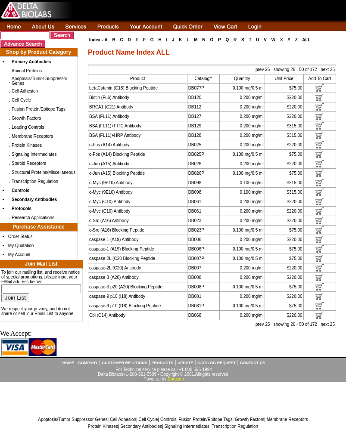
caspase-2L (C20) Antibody (115, 268)
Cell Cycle (21, 100)
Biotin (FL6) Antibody (109, 97)
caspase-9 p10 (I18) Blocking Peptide (125, 305)
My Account (19, 254)
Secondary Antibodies (141, 426)
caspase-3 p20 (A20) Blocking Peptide (125, 287)
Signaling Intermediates (34, 154)
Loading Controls (28, 127)
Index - (96, 39)
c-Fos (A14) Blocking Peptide (117, 154)
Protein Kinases (27, 145)
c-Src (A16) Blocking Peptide (116, 230)
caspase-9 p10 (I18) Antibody (117, 296)
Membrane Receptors (32, 136)
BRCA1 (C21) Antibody (111, 107)
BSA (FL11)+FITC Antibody (115, 126)
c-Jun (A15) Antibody (109, 163)
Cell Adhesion (25, 91)
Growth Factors (26, 118)
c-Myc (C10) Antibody (110, 201)
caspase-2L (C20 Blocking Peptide (122, 258)
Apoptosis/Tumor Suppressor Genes (72, 419)
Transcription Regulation (35, 181)
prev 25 (263, 69)
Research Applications (33, 217)
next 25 (328, 69)
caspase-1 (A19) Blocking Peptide (121, 249)
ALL (306, 39)
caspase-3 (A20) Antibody (114, 277)
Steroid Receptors (29, 163)
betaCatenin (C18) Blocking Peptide (123, 88)
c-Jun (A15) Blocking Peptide (117, 173)
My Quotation (21, 245)
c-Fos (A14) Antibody (109, 144)
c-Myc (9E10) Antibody (111, 182)
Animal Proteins (27, 70)
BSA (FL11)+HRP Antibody (115, 135)
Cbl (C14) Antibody (107, 315)
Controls (168, 419)
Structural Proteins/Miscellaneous (43, 172)
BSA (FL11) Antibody (109, 116)
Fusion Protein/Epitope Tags (38, 109)
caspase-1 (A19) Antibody (114, 239)
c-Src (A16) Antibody (109, 220)
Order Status (20, 236)
